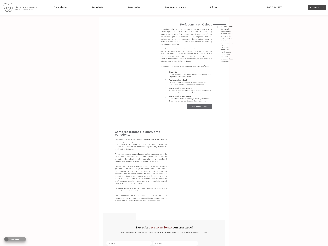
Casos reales (134, 7)
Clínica (213, 7)
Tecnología (97, 7)
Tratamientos (60, 7)
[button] (317, 7)
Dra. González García (175, 7)
